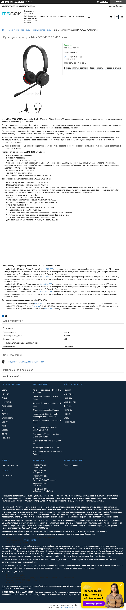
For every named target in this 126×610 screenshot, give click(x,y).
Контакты (80, 17)
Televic (5, 434)
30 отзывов (104, 2)
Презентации (69, 422)
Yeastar (5, 430)
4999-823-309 (47, 269)
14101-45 (38, 304)
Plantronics (6, 402)
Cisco (4, 410)
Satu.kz (74, 605)
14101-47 (48, 309)
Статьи (67, 418)
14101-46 (36, 306)
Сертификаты (70, 402)
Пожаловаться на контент (68, 607)
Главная (44, 17)
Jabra (4, 390)
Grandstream (7, 418)
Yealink (5, 422)
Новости (67, 414)
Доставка (68, 406)
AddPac (5, 426)
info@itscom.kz (30, 540)
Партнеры (68, 398)
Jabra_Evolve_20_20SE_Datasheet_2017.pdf (25, 362)
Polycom (5, 394)
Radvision (6, 438)
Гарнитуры (25, 30)
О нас (71, 17)
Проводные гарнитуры (41, 30)
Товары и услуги (58, 17)
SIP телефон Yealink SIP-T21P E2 (46, 447)
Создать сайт (19, 2)
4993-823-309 (46, 284)
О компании (69, 394)
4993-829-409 (46, 292)
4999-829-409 (47, 277)
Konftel (5, 414)
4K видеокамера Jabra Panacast (46, 410)
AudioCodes (7, 406)
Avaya (4, 398)
